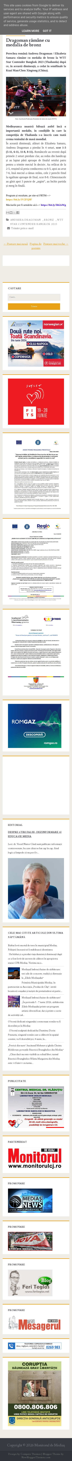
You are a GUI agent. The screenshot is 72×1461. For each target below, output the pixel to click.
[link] (19, 199)
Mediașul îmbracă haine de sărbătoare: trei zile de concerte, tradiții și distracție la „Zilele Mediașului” (42, 973)
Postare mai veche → (55, 244)
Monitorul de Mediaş (49, 1445)
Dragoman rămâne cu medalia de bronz (28, 42)
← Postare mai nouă (16, 244)
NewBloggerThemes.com (36, 1457)
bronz (49, 220)
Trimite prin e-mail (20, 228)
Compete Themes (31, 1454)
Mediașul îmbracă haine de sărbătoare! (41, 997)
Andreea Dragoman (25, 220)
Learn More (30, 31)
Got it (47, 31)
